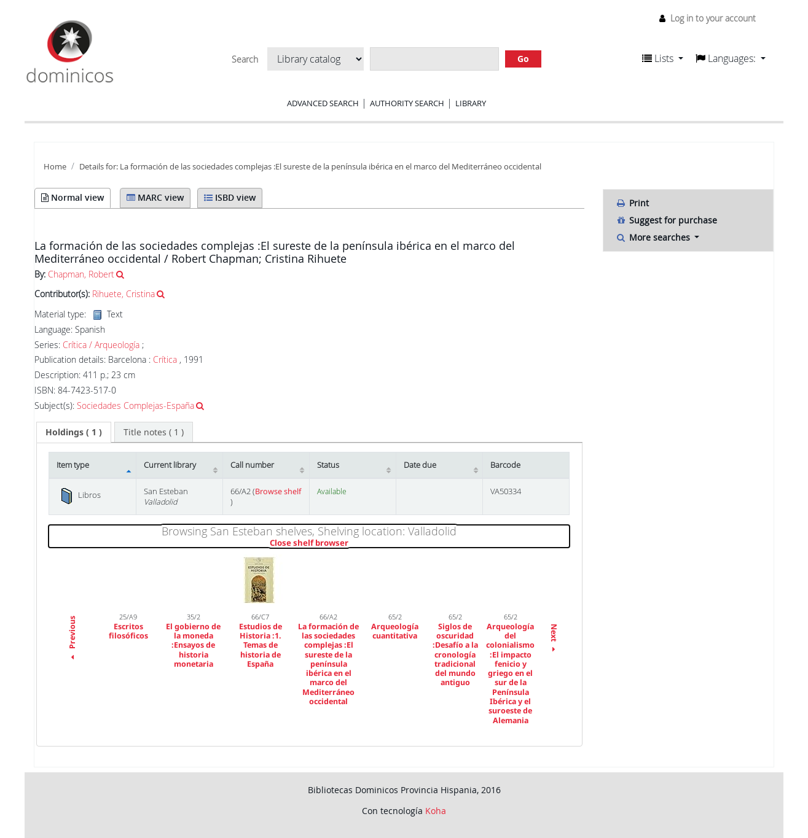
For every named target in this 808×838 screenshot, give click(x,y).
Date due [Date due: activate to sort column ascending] (420, 465)
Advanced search (323, 103)
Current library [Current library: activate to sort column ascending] (170, 465)
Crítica (165, 359)
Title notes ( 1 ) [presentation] (154, 432)
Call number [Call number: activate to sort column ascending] (252, 465)
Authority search (407, 103)
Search (245, 59)
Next (554, 639)
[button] (662, 58)
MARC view (155, 197)
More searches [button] (654, 237)
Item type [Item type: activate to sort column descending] (73, 465)
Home (55, 166)
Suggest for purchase (666, 220)
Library (470, 103)
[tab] (73, 432)
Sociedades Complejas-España (135, 405)
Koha (435, 811)
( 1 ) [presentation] (73, 432)
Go (523, 58)
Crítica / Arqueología (101, 345)
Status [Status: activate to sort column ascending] (328, 465)
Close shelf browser (351, 543)
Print (632, 203)
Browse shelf (278, 491)
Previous (72, 639)
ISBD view (230, 197)
